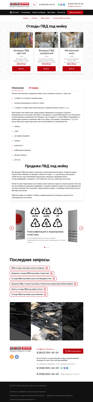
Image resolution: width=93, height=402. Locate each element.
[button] (12, 228)
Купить (21, 69)
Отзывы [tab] (33, 87)
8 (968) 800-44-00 (48, 5)
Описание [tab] (18, 87)
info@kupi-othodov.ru (75, 6)
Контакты (61, 12)
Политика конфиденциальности (22, 399)
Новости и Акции (38, 12)
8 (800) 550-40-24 (75, 4)
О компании (25, 12)
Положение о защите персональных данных (27, 396)
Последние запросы (30, 259)
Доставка (51, 12)
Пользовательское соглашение (34, 386)
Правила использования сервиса (60, 396)
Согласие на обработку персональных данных (28, 392)
